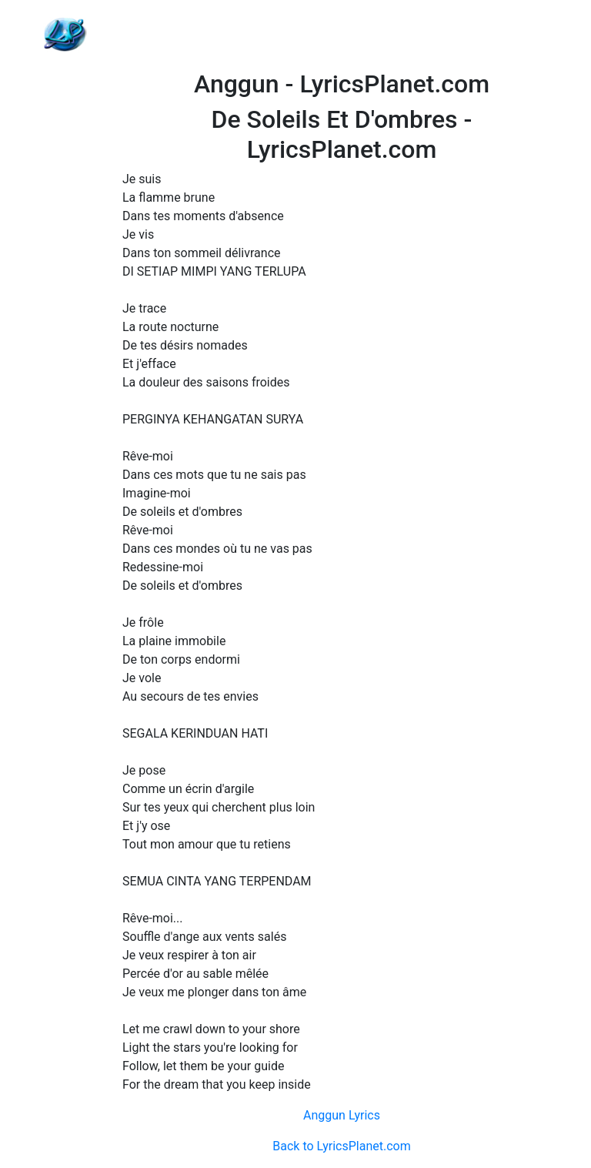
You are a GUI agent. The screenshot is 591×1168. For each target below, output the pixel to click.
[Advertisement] (341, 34)
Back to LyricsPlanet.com (341, 1146)
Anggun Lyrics (341, 1115)
